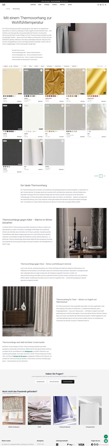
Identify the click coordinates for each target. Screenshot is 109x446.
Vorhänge (46, 4)
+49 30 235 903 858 (55, 1)
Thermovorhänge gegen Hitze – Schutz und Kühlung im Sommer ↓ (27, 54)
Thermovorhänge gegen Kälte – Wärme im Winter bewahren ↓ (26, 52)
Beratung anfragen (67, 381)
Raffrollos (62, 4)
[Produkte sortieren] (17, 66)
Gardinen (54, 4)
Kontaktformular (41, 381)
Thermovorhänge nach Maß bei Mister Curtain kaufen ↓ (25, 59)
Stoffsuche (33, 4)
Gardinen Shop (40, 444)
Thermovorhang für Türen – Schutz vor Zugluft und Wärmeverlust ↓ (27, 57)
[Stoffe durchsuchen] (100, 66)
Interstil (70, 4)
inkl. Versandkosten (104, 444)
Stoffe (39, 4)
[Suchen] (105, 66)
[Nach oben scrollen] (106, 443)
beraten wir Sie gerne (20, 356)
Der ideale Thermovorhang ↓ (18, 50)
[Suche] (98, 5)
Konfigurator (29, 351)
